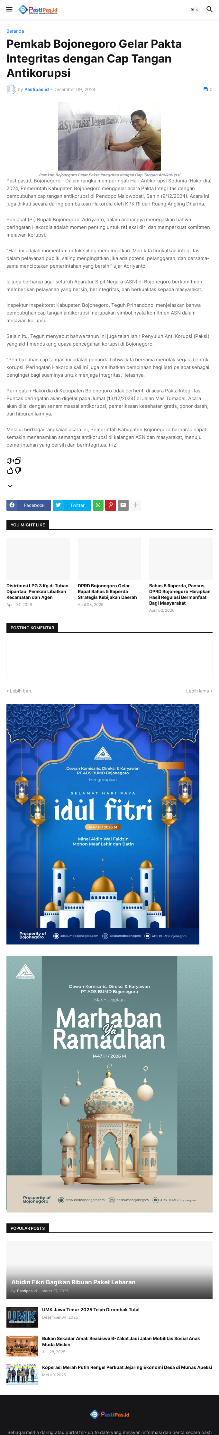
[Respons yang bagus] (10, 471)
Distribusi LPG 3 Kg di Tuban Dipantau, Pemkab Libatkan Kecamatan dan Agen (37, 591)
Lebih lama (197, 690)
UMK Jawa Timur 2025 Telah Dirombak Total (91, 1309)
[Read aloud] (10, 461)
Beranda (15, 31)
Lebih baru (21, 690)
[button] (9, 9)
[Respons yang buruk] (18, 471)
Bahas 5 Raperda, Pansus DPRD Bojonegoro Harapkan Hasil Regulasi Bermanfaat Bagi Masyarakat (180, 594)
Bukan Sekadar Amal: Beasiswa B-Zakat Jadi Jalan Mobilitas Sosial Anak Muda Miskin (121, 1341)
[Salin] (18, 461)
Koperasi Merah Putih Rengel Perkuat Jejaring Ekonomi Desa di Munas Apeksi (127, 1367)
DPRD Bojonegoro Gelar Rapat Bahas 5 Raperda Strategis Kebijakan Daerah (107, 591)
